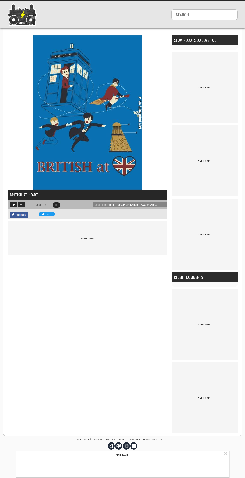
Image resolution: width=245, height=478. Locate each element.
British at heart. (24, 195)
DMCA (154, 439)
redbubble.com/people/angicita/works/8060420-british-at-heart (144, 205)
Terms (146, 439)
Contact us (135, 439)
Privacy (163, 439)
